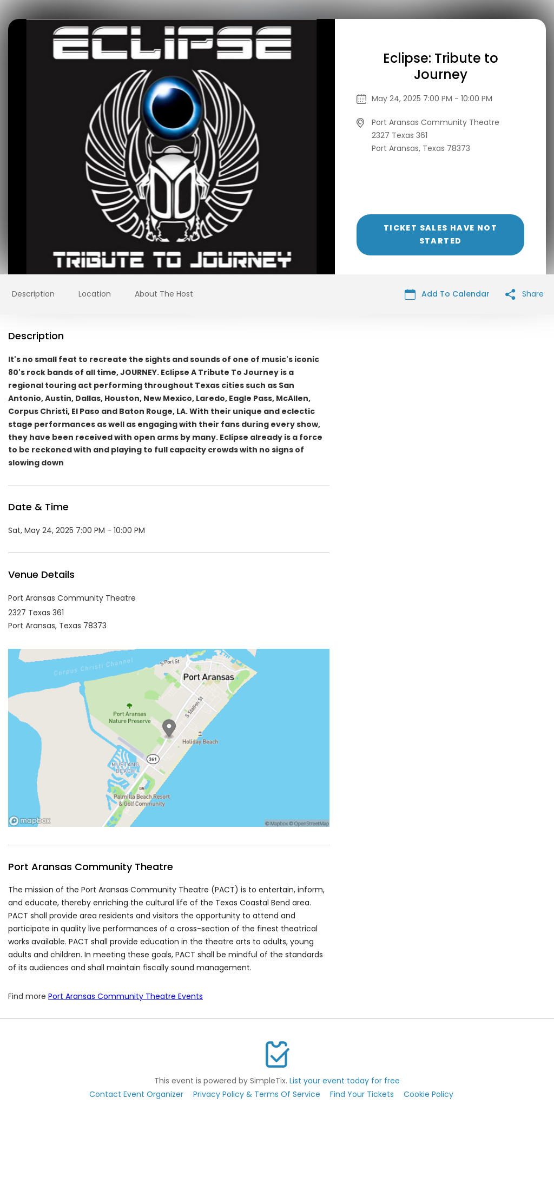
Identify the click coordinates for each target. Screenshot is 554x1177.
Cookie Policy (428, 1094)
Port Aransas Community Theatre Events (125, 996)
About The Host (164, 293)
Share (524, 294)
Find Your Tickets (362, 1094)
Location (94, 293)
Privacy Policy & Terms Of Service (256, 1094)
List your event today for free (344, 1080)
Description (33, 293)
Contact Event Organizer (136, 1094)
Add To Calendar (447, 294)
